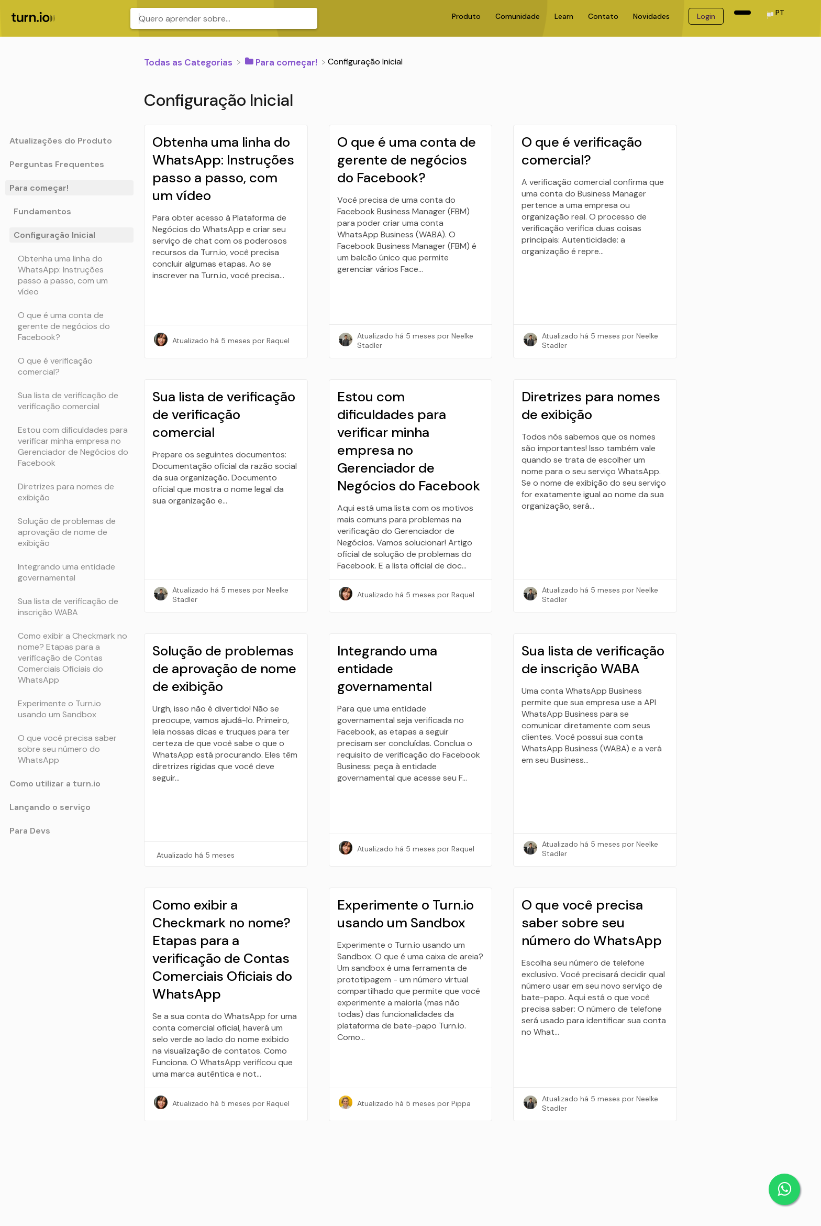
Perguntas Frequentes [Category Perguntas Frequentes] (56, 164)
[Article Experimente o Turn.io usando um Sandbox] (69, 709)
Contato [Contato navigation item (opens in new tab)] (604, 16)
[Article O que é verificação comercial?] (69, 366)
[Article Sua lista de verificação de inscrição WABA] (69, 607)
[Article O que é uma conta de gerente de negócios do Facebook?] (69, 326)
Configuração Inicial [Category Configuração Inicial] (54, 234)
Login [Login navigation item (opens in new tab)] (706, 16)
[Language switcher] (774, 16)
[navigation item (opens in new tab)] (742, 12)
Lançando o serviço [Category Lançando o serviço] (50, 807)
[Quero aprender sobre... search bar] (223, 18)
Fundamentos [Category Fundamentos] (42, 211)
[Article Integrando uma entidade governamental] (69, 572)
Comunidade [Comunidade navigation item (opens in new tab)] (518, 16)
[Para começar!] (282, 61)
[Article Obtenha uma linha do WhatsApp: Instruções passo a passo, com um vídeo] (69, 275)
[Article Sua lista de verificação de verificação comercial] (69, 401)
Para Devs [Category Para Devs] (29, 830)
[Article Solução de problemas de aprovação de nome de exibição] (69, 532)
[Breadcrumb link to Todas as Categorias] (189, 61)
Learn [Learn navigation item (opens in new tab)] (564, 16)
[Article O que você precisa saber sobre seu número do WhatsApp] (69, 749)
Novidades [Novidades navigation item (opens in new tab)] (652, 16)
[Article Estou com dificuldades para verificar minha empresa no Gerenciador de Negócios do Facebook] (69, 446)
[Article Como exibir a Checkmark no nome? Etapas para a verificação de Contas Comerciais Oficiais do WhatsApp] (69, 657)
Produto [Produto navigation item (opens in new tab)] (467, 16)
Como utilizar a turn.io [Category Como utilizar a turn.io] (55, 783)
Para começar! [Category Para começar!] (39, 187)
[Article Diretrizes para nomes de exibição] (69, 492)
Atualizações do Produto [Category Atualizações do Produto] (60, 140)
